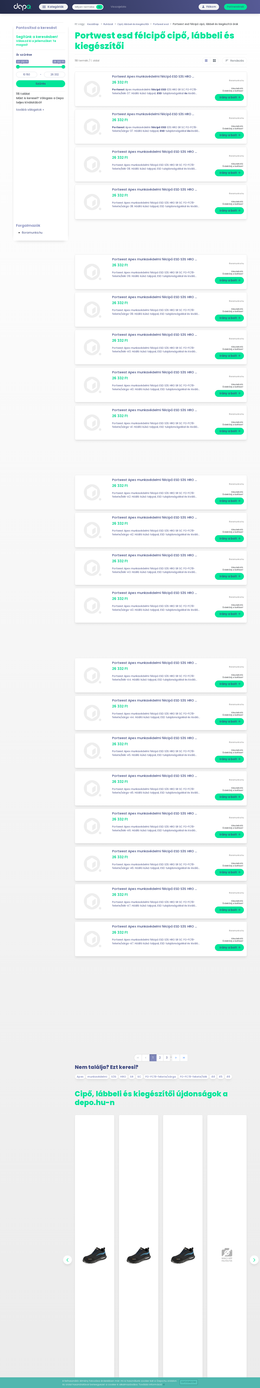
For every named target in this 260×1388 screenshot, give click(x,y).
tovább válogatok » (30, 110)
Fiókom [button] (209, 6)
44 (213, 1076)
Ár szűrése (24, 55)
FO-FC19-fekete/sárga (160, 1076)
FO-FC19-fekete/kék (193, 1076)
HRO (123, 1076)
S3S (113, 1076)
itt (164, 1384)
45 (220, 1076)
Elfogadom (188, 1382)
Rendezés (234, 61)
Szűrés (41, 84)
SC (139, 1076)
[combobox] (86, 7)
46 (228, 1076)
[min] (26, 74)
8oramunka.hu (32, 233)
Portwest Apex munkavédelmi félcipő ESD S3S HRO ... (154, 76)
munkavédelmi (97, 1076)
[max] (54, 74)
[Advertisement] (40, 166)
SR (131, 1076)
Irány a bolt (230, 97)
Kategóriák (47, 7)
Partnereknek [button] (235, 6)
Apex (80, 1076)
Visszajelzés (120, 6)
